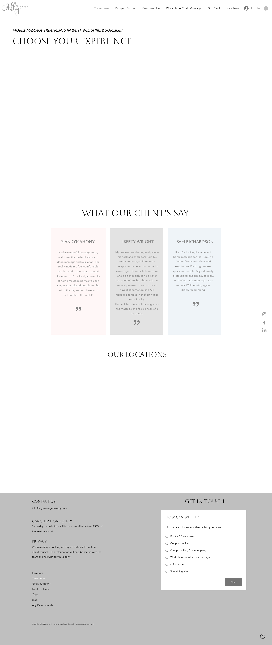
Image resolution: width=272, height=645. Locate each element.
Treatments (38, 578)
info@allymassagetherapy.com (49, 508)
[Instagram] (264, 314)
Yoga (35, 594)
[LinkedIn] (264, 330)
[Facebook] (264, 322)
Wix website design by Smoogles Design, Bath (76, 624)
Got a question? (41, 583)
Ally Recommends (42, 605)
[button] (266, 8)
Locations (37, 572)
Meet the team (40, 589)
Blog (34, 599)
